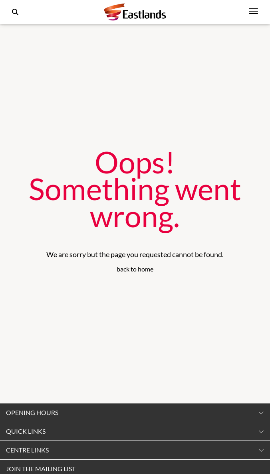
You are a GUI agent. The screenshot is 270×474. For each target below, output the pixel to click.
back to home (135, 269)
